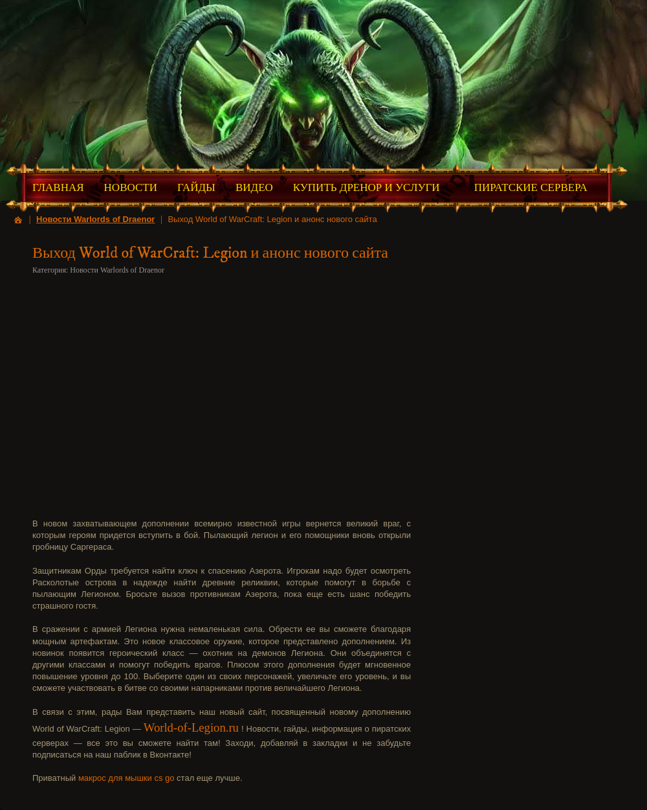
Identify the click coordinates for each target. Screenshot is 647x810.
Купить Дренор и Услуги (366, 187)
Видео (254, 187)
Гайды (196, 187)
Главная (58, 187)
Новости (130, 187)
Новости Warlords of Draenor (95, 219)
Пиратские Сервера (530, 187)
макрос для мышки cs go (126, 778)
